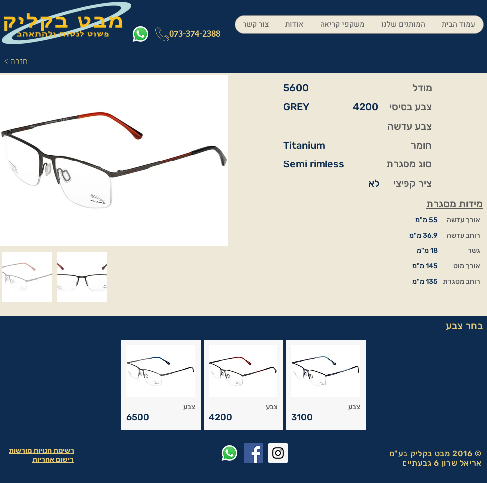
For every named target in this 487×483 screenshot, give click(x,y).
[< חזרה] (18, 61)
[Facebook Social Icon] (253, 453)
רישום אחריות (53, 459)
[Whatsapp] (140, 34)
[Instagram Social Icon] (278, 453)
